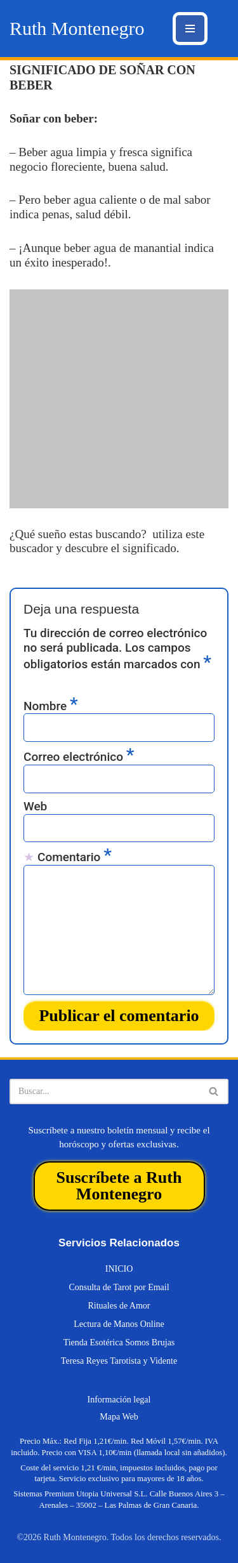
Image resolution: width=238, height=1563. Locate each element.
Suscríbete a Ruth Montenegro (119, 1185)
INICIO (119, 1269)
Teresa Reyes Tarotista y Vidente (119, 1361)
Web (35, 807)
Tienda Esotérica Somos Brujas (119, 1342)
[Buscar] (105, 1091)
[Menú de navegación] (190, 28)
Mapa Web (119, 1416)
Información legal (119, 1399)
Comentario (74, 856)
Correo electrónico (78, 756)
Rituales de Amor (119, 1305)
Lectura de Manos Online (119, 1324)
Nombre (50, 705)
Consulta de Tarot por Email (119, 1287)
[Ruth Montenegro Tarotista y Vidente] (77, 28)
